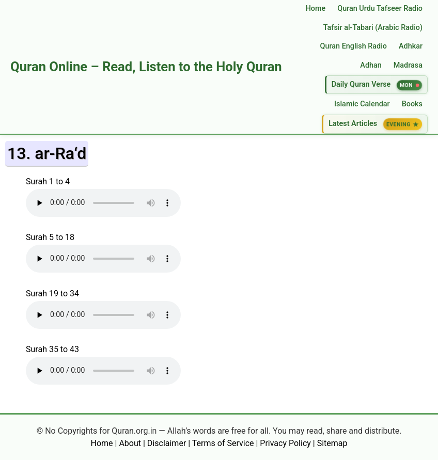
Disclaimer (166, 443)
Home (316, 8)
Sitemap (332, 443)
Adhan (370, 65)
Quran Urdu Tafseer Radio (380, 8)
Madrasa (408, 65)
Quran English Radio (353, 46)
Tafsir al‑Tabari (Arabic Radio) (373, 27)
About (130, 443)
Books (412, 104)
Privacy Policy (285, 443)
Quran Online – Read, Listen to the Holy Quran (146, 66)
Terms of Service (223, 443)
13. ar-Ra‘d (46, 153)
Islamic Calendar (362, 104)
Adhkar (411, 46)
